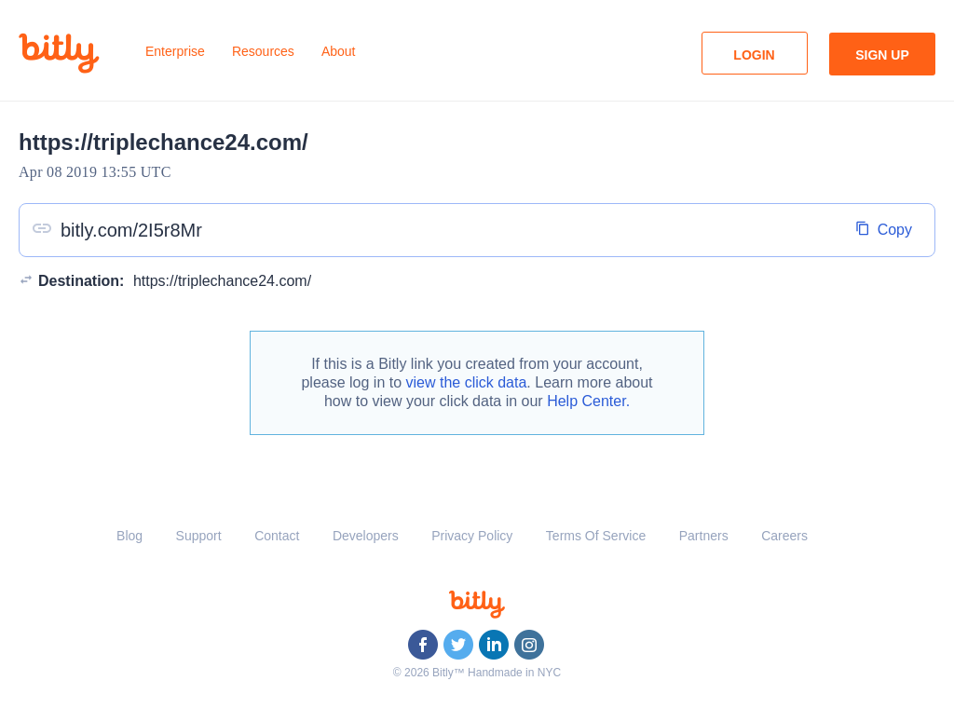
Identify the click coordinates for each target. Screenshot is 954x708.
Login (753, 55)
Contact (276, 535)
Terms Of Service (596, 535)
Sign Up (882, 55)
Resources (263, 51)
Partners (704, 535)
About (338, 51)
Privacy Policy (471, 535)
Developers (366, 535)
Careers (784, 535)
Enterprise (175, 51)
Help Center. (588, 401)
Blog (129, 535)
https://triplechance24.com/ (222, 281)
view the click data (466, 382)
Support (199, 535)
